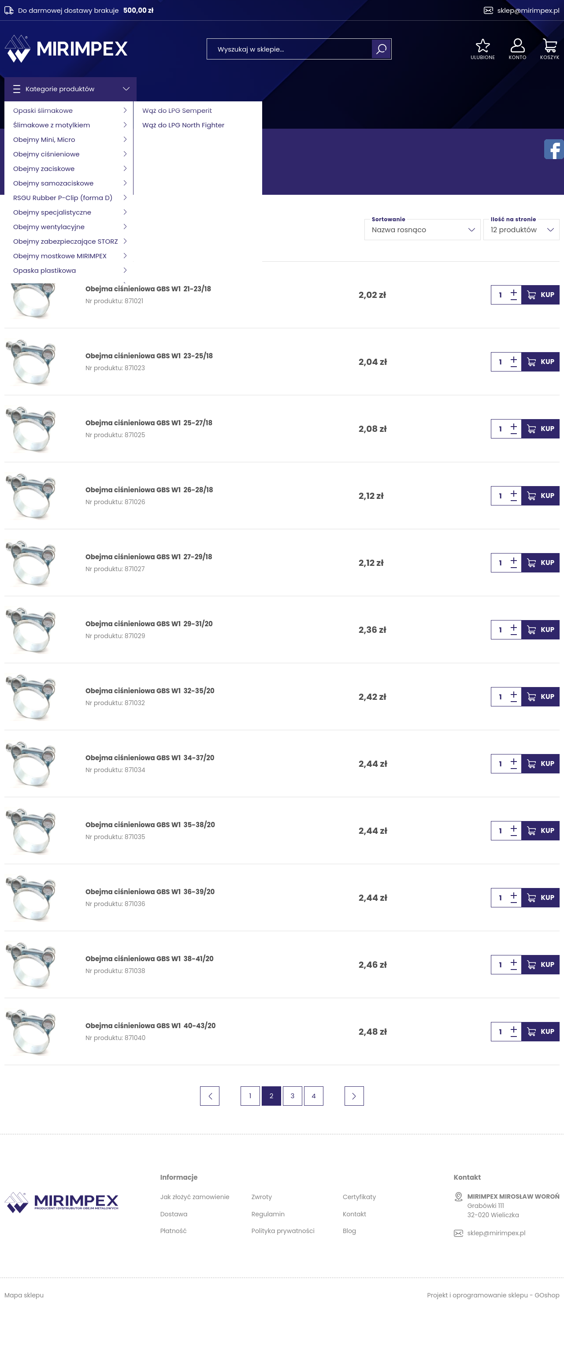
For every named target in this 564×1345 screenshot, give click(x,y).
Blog (349, 1230)
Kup (547, 294)
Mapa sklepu (24, 1295)
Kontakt (354, 1214)
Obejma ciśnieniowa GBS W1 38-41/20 (149, 959)
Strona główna (26, 115)
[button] (514, 300)
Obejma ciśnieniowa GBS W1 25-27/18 (148, 423)
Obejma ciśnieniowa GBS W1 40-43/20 (150, 1026)
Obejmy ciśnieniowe (89, 115)
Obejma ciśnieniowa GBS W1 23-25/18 (149, 356)
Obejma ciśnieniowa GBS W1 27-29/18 (148, 557)
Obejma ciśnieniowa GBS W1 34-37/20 (150, 758)
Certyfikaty (359, 1197)
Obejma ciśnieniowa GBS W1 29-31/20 (149, 624)
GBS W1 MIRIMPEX (154, 115)
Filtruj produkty (37, 230)
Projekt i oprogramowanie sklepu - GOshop (493, 1295)
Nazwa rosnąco (399, 230)
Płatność (173, 1230)
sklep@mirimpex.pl (528, 10)
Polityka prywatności (283, 1230)
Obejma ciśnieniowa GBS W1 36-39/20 (150, 892)
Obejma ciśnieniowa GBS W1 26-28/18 (149, 490)
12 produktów (514, 230)
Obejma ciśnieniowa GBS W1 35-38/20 (150, 825)
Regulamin (268, 1214)
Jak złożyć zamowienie (195, 1197)
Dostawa (174, 1214)
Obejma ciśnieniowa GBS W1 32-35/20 (150, 691)
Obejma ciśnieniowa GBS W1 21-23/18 (148, 289)
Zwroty (262, 1197)
